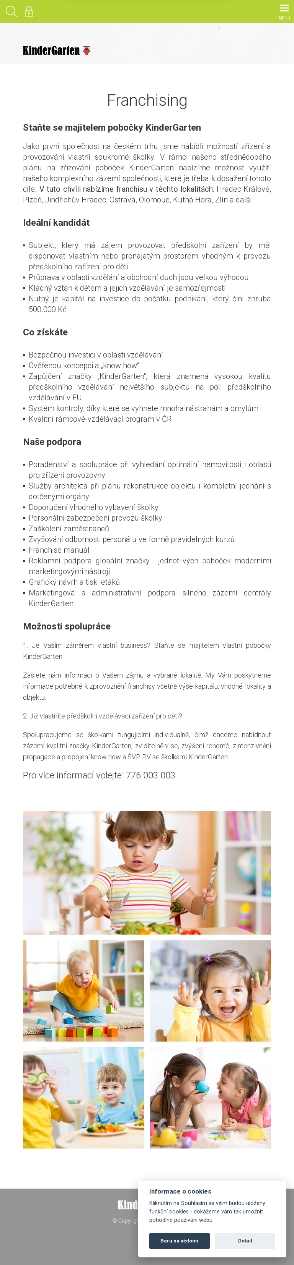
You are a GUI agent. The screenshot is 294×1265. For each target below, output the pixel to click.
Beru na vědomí (179, 1241)
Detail (245, 1241)
